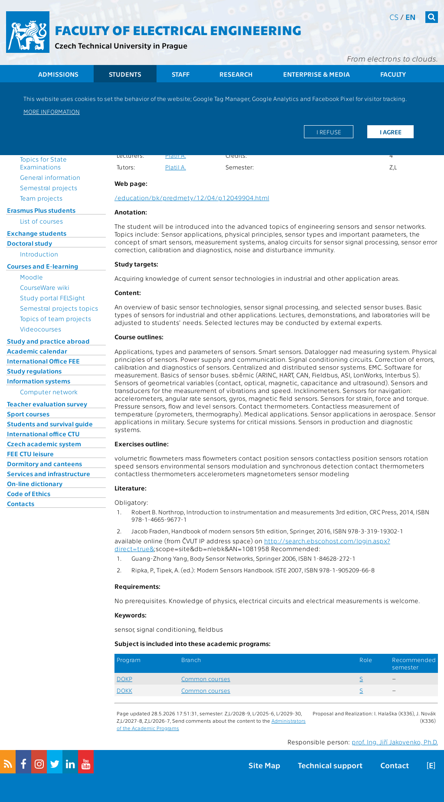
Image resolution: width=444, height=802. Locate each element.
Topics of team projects (55, 318)
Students (125, 74)
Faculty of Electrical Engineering (178, 29)
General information (50, 177)
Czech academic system (44, 444)
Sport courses (28, 414)
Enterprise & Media (316, 74)
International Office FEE (43, 361)
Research (236, 74)
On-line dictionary (34, 483)
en (410, 16)
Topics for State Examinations (43, 163)
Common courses (205, 678)
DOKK (124, 690)
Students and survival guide (50, 424)
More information (51, 111)
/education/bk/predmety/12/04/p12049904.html (191, 197)
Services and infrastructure (48, 473)
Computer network (49, 392)
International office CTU (43, 434)
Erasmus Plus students (41, 210)
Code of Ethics (28, 493)
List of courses (41, 221)
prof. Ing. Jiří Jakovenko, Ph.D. (395, 742)
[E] (431, 765)
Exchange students (36, 233)
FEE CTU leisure (30, 454)
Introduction (39, 254)
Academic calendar (37, 351)
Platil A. (175, 155)
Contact (394, 765)
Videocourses (40, 329)
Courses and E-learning (42, 266)
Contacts (20, 503)
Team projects (41, 198)
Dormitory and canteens (44, 464)
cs (393, 16)
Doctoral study (29, 243)
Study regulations (34, 371)
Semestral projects (48, 188)
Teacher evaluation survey (47, 404)
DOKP (124, 678)
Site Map (264, 765)
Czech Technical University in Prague (121, 45)
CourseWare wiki (44, 287)
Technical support (330, 765)
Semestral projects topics (59, 308)
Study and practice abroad (48, 341)
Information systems (38, 381)
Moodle (31, 277)
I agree (391, 131)
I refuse (329, 131)
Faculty (393, 74)
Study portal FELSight (52, 298)
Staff (180, 74)
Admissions (58, 74)
